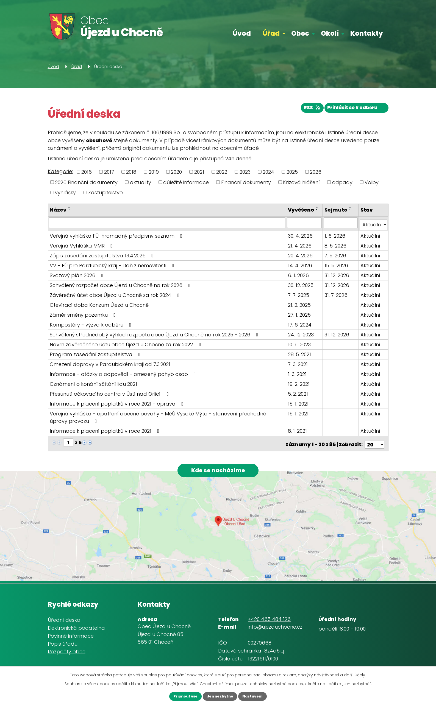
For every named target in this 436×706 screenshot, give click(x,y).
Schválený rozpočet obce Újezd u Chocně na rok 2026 (121, 286)
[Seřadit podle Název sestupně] (69, 209)
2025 (292, 171)
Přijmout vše (179, 696)
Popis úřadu (62, 646)
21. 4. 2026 (301, 247)
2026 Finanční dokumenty (86, 182)
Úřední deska (64, 622)
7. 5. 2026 (336, 257)
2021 (199, 171)
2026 (315, 171)
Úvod (242, 33)
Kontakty (366, 33)
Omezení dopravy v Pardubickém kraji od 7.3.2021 (110, 365)
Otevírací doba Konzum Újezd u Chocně (99, 306)
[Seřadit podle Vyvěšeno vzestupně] (292, 214)
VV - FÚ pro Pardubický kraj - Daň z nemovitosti (113, 267)
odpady (342, 182)
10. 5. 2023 (300, 346)
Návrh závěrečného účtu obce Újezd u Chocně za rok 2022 (126, 346)
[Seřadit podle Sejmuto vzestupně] (351, 207)
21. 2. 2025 (300, 306)
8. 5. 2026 (336, 247)
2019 (154, 171)
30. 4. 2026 (301, 237)
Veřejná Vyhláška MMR (82, 247)
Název (58, 209)
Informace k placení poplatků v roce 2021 (106, 432)
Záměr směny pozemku (84, 316)
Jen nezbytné (219, 696)
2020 (176, 171)
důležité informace (186, 182)
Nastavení (258, 696)
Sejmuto (336, 209)
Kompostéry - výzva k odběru (92, 326)
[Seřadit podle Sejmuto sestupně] (351, 209)
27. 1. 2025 (300, 316)
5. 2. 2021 (299, 395)
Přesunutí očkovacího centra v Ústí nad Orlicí (110, 395)
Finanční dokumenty (246, 182)
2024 (268, 171)
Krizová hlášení (301, 182)
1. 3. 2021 (298, 375)
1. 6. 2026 (335, 237)
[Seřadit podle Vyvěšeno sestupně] (292, 217)
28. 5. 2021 (300, 356)
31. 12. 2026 (337, 277)
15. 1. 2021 (299, 405)
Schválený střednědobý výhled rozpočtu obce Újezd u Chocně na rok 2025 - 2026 (155, 336)
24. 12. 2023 (302, 336)
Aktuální (371, 237)
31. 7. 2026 (336, 296)
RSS (305, 109)
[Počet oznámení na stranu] (374, 444)
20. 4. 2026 (301, 257)
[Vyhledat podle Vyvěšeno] (305, 226)
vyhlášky (65, 192)
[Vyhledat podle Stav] (373, 226)
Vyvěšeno (302, 209)
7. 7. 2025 (299, 296)
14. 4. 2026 (301, 267)
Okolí (330, 33)
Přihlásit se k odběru (354, 109)
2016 (86, 171)
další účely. (355, 674)
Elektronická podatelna (76, 630)
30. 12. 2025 (302, 286)
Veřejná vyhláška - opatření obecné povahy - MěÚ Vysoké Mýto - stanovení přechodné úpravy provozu (167, 419)
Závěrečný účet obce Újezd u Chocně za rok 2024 (115, 296)
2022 (221, 171)
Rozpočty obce (66, 654)
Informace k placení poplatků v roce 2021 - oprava (118, 405)
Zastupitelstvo (105, 192)
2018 (131, 171)
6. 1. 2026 (299, 277)
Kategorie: (60, 171)
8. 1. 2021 (298, 432)
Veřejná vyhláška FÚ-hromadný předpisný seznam (117, 237)
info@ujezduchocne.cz (275, 629)
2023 (245, 171)
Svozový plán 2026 (77, 277)
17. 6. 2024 (301, 326)
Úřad (271, 33)
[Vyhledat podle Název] (167, 226)
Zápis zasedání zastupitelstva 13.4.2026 (103, 257)
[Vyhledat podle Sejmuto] (341, 226)
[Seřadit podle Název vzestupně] (69, 207)
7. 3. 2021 (299, 365)
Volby (372, 182)
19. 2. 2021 (300, 385)
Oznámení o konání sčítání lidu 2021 (93, 385)
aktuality (140, 182)
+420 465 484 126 (269, 621)
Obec (300, 33)
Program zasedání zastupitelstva (96, 356)
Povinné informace (71, 638)
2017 (109, 171)
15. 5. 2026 (337, 267)
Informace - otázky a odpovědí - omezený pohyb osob (124, 375)
